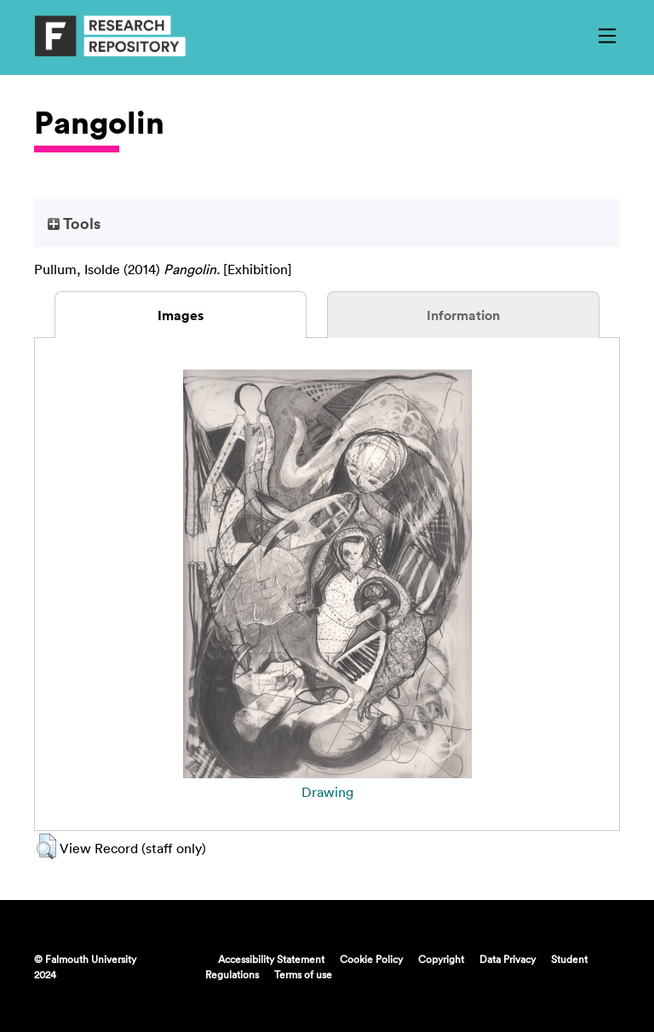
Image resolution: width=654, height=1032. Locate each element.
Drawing (327, 791)
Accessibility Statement (271, 958)
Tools (74, 223)
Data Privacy (507, 958)
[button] (46, 846)
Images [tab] (181, 315)
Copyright (441, 958)
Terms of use (303, 974)
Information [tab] (463, 315)
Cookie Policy (371, 958)
